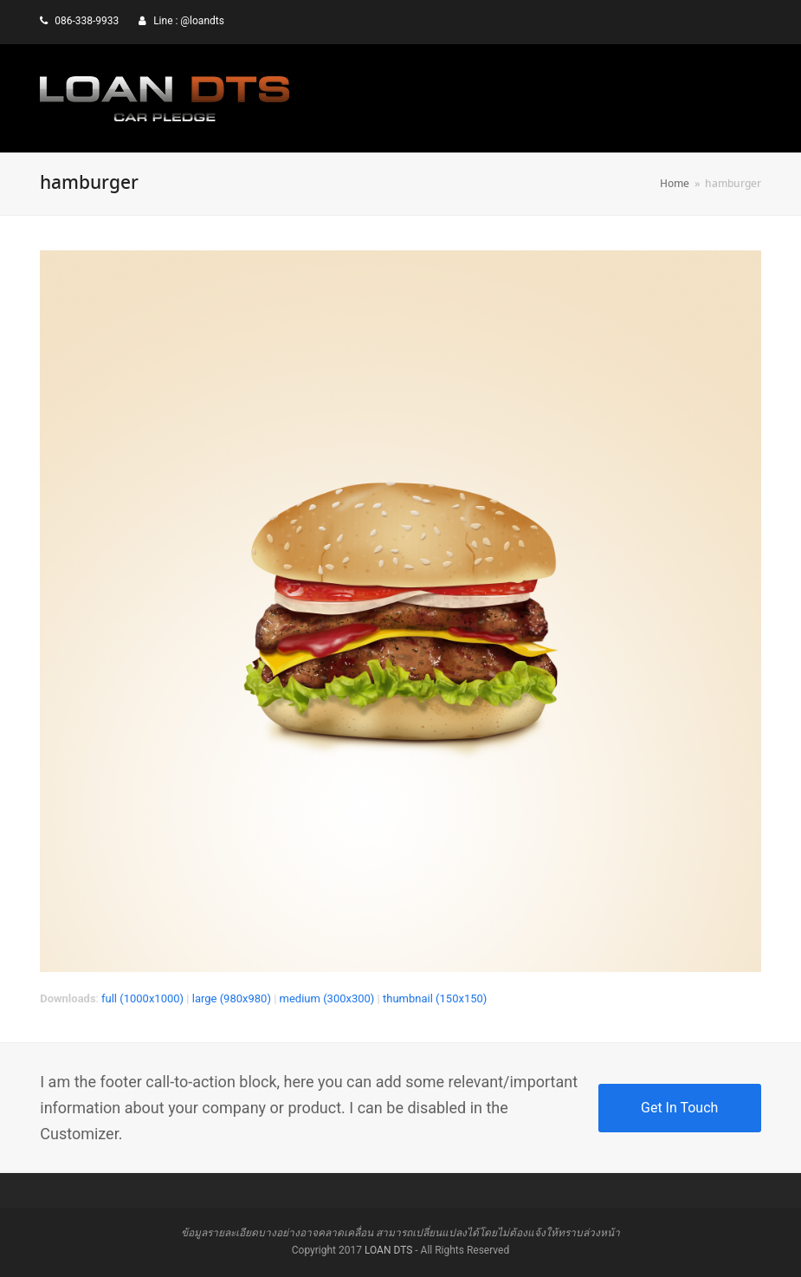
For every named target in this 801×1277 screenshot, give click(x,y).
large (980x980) (231, 998)
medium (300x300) (327, 998)
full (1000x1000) (142, 998)
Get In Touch (679, 1107)
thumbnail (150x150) (435, 998)
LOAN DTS (388, 1250)
